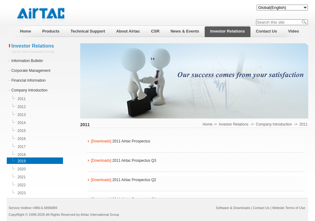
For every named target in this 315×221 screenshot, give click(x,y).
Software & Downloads (233, 208)
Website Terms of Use (288, 208)
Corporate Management (30, 70)
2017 (22, 147)
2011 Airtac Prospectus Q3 (134, 160)
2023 (22, 193)
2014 (22, 123)
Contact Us (261, 208)
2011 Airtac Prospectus (131, 141)
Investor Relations (233, 124)
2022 (22, 185)
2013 (22, 115)
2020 (22, 169)
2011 (22, 99)
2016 (22, 139)
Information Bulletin (27, 61)
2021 (22, 177)
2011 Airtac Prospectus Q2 (134, 180)
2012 (22, 107)
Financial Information (28, 80)
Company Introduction (29, 90)
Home (207, 124)
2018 (22, 155)
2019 (22, 161)
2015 (22, 131)
